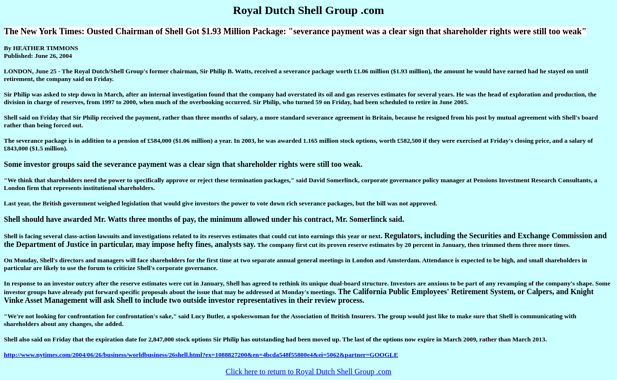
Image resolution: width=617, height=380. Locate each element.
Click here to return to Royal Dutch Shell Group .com (308, 371)
